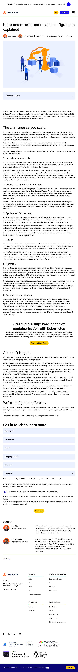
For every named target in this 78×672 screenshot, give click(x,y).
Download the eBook (39, 343)
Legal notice (53, 607)
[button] (39, 474)
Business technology (55, 579)
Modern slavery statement (57, 622)
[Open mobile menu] (73, 12)
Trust (51, 610)
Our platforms (53, 583)
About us (31, 607)
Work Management (35, 594)
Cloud (30, 590)
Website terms (53, 618)
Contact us (64, 12)
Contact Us (39, 511)
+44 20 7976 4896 (11, 589)
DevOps (31, 583)
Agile (30, 579)
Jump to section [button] (13, 96)
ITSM (30, 586)
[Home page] (27, 12)
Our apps (52, 586)
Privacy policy (53, 614)
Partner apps (53, 590)
